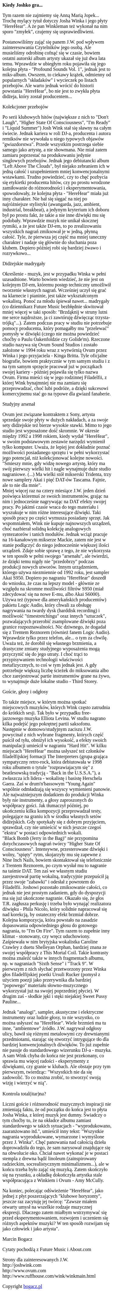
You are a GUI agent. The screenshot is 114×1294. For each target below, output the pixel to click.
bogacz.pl (32, 1286)
